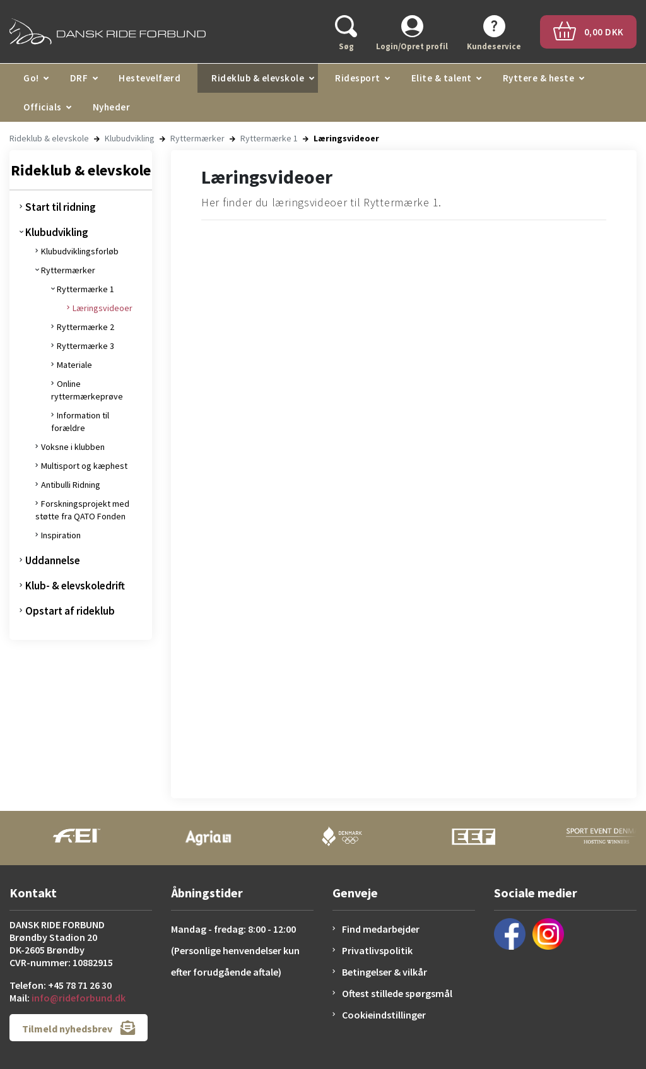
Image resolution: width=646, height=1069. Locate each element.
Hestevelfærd (149, 78)
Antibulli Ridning (70, 484)
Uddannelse (52, 560)
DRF (79, 78)
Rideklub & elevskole (257, 78)
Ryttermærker (197, 138)
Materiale (74, 364)
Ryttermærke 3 (85, 345)
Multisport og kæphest (84, 465)
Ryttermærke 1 (269, 138)
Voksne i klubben (73, 446)
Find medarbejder (381, 929)
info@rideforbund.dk (79, 997)
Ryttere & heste (539, 78)
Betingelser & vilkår (384, 972)
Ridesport (357, 78)
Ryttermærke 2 (85, 327)
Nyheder (112, 107)
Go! (31, 78)
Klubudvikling (130, 138)
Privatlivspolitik (377, 950)
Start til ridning (60, 207)
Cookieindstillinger (384, 1014)
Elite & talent (441, 78)
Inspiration (61, 535)
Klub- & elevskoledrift (75, 586)
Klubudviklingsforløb (80, 251)
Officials (42, 107)
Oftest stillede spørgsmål (397, 993)
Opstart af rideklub (70, 611)
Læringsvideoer (102, 308)
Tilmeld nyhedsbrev (78, 1027)
